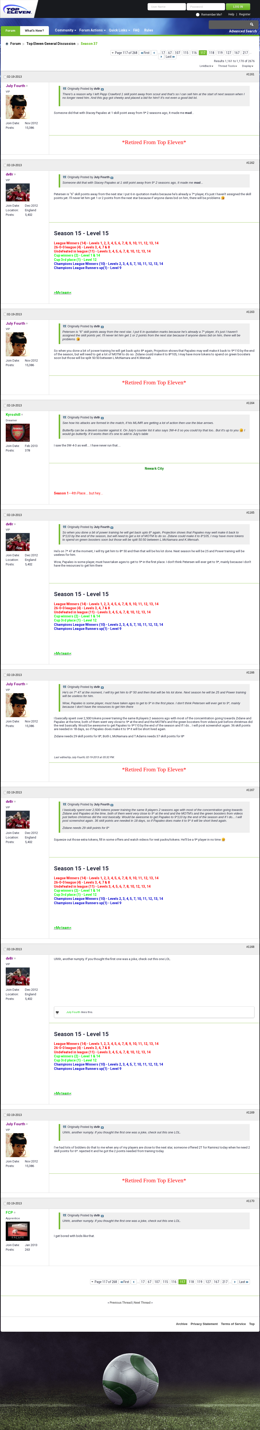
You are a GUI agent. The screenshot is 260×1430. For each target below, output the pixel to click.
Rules (148, 30)
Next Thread (142, 1302)
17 (163, 53)
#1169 (250, 1112)
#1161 (250, 74)
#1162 (250, 162)
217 (245, 53)
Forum (10, 30)
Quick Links (118, 30)
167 (236, 53)
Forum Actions (91, 30)
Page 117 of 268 (126, 53)
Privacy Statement (204, 1324)
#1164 (250, 403)
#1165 (250, 512)
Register (244, 14)
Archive (182, 1324)
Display (246, 66)
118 (211, 53)
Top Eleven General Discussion (50, 44)
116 (194, 53)
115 (185, 53)
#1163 (250, 312)
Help (231, 14)
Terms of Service (233, 1324)
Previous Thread (121, 1302)
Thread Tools (226, 66)
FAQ (136, 30)
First (145, 53)
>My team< (62, 292)
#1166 (250, 672)
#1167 (250, 790)
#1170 (250, 1201)
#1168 (250, 947)
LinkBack (205, 66)
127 (228, 53)
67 (170, 53)
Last (170, 57)
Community (64, 30)
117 (202, 53)
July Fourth (73, 1012)
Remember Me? (211, 14)
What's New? (34, 30)
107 (177, 53)
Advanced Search (243, 31)
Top (252, 1324)
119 (220, 53)
